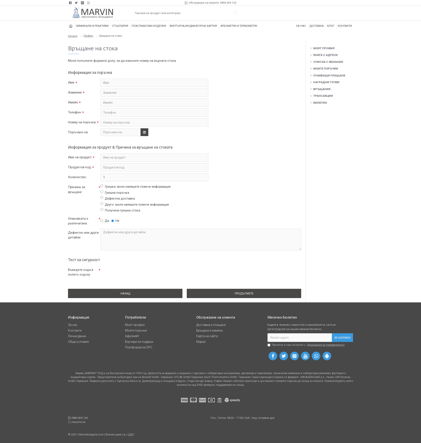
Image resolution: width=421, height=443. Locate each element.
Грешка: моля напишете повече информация (135, 186)
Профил (88, 35)
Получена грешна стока (120, 210)
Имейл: (73, 102)
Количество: (77, 177)
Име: (71, 82)
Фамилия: (75, 92)
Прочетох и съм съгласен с (306, 345)
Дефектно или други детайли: (83, 235)
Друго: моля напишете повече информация (134, 204)
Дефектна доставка (117, 198)
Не (115, 221)
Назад (125, 293)
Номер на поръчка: (82, 122)
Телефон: (75, 112)
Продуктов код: (80, 167)
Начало (72, 36)
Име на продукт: (80, 157)
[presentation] (130, 273)
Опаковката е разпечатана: (78, 221)
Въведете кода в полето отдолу (80, 272)
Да (104, 221)
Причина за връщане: (76, 189)
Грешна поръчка (114, 192)
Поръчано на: (78, 132)
